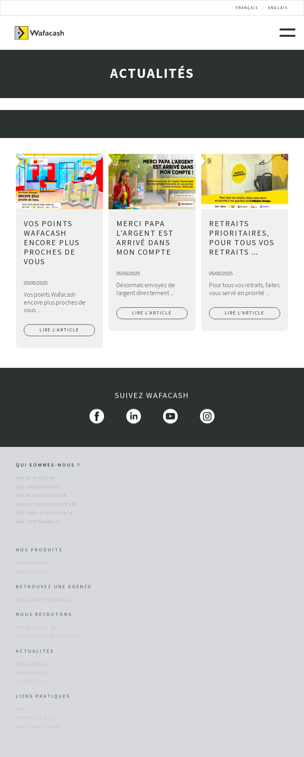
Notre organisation (41, 497)
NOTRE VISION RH (36, 649)
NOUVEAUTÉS (31, 685)
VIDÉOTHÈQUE (32, 702)
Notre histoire (35, 479)
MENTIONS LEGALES (38, 748)
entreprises (32, 584)
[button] (287, 32)
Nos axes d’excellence (44, 514)
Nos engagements (38, 488)
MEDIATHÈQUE (32, 694)
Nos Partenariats (38, 523)
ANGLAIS (278, 8)
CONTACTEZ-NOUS (36, 739)
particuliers (32, 593)
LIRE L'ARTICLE (59, 330)
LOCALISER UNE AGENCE (43, 621)
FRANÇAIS (247, 8)
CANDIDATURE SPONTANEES (48, 657)
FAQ (20, 731)
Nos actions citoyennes (46, 505)
